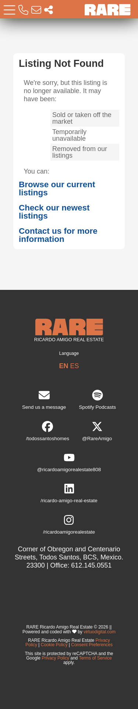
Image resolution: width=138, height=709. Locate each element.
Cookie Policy (54, 644)
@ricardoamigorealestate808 (69, 462)
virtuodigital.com (100, 631)
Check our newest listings (54, 212)
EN (63, 366)
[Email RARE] (36, 10)
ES (74, 366)
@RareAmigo (97, 431)
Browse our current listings (57, 189)
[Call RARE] (23, 10)
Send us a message (44, 400)
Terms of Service (95, 658)
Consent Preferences (92, 644)
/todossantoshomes (47, 431)
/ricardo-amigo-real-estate (69, 493)
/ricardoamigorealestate (69, 524)
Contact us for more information (58, 235)
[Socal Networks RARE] (48, 10)
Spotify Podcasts (97, 400)
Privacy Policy (55, 658)
